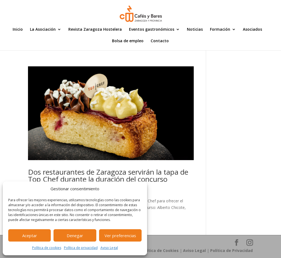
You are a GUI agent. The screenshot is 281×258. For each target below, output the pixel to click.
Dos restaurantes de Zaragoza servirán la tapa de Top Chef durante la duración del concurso (108, 175)
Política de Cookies (160, 250)
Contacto (160, 41)
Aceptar (29, 235)
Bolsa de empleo (128, 41)
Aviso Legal (109, 247)
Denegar (75, 235)
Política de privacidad (81, 247)
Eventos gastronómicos (151, 29)
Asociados (252, 29)
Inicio (18, 29)
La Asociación (43, 29)
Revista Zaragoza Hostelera (95, 29)
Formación (220, 29)
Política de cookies (46, 247)
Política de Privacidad (231, 250)
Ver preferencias (120, 235)
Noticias (195, 29)
